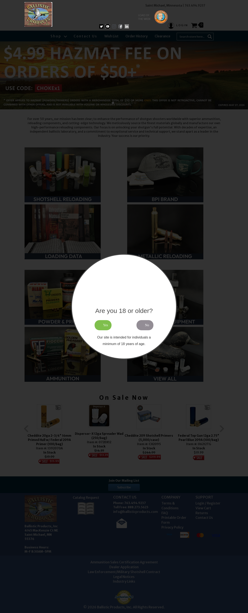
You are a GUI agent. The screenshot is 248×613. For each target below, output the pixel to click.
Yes (105, 325)
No (147, 325)
